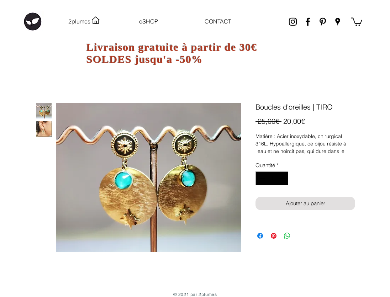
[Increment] (283, 178)
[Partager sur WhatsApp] (287, 236)
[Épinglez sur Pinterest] (273, 236)
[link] (356, 21)
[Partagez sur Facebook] (260, 236)
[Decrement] (261, 178)
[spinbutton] (272, 178)
